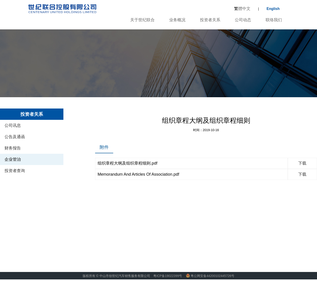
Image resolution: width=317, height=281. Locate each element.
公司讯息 (13, 125)
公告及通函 (15, 137)
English (273, 9)
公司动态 (243, 20)
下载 (302, 163)
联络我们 (274, 20)
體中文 (242, 8)
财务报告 (13, 148)
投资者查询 (15, 170)
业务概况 (177, 20)
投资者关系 (210, 20)
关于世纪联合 (142, 20)
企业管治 (13, 159)
